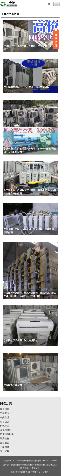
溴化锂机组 (5, 430)
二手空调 (4, 413)
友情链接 (36, 468)
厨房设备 (4, 438)
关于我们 (6, 465)
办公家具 (4, 451)
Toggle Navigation (56, 4)
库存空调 (4, 422)
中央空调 (4, 417)
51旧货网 (44, 472)
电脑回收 (4, 447)
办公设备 (4, 443)
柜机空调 (4, 426)
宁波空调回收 (26, 465)
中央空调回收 (39, 465)
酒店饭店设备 (7, 434)
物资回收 (4, 409)
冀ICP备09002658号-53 (20, 472)
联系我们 (26, 468)
